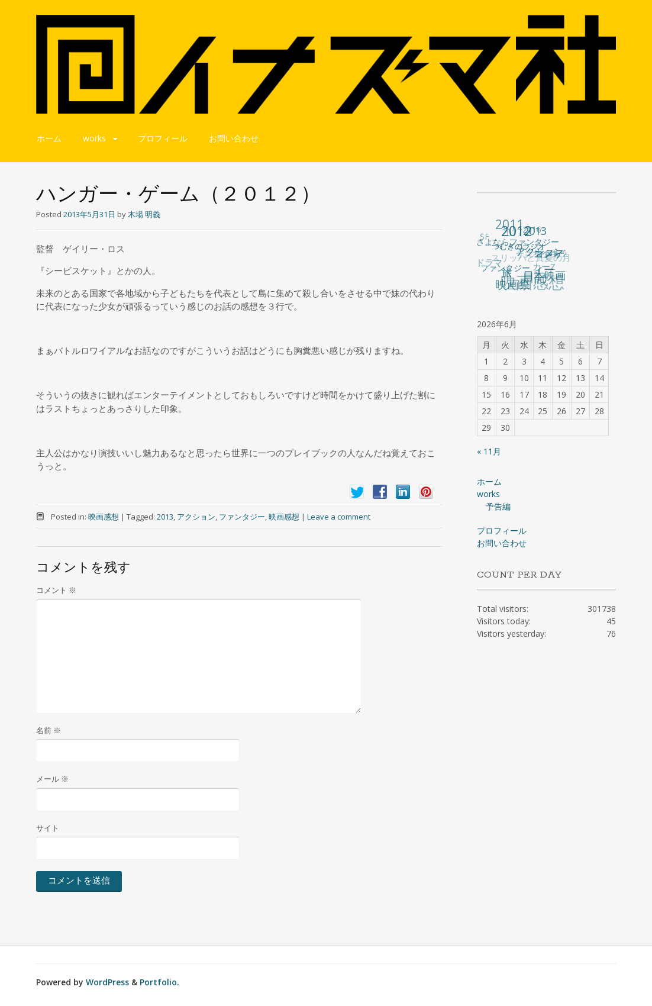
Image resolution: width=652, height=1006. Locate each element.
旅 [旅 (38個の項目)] (507, 272)
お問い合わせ (234, 138)
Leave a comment (338, 516)
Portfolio (158, 982)
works (94, 138)
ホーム (49, 138)
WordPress (107, 982)
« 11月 (489, 451)
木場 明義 (144, 214)
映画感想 (103, 516)
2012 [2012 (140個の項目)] (516, 230)
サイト (47, 828)
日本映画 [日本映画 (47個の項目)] (544, 275)
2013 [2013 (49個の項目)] (535, 231)
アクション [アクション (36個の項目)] (539, 250)
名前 (48, 730)
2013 (165, 516)
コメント (56, 590)
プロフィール (163, 138)
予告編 (498, 506)
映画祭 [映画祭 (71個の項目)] (513, 284)
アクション (196, 516)
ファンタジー (242, 516)
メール (52, 778)
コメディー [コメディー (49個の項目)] (549, 261)
